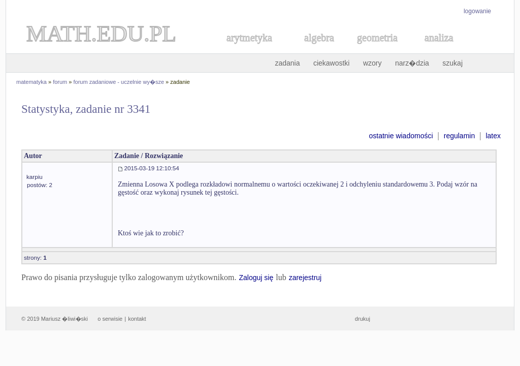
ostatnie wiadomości (401, 136)
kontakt (137, 319)
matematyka (31, 82)
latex (493, 136)
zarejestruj (305, 277)
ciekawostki (331, 63)
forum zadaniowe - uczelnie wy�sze (119, 82)
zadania (287, 63)
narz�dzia (412, 63)
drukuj (362, 319)
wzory (372, 63)
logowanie (477, 11)
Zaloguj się (256, 277)
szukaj (452, 63)
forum (60, 82)
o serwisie (110, 319)
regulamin (459, 136)
